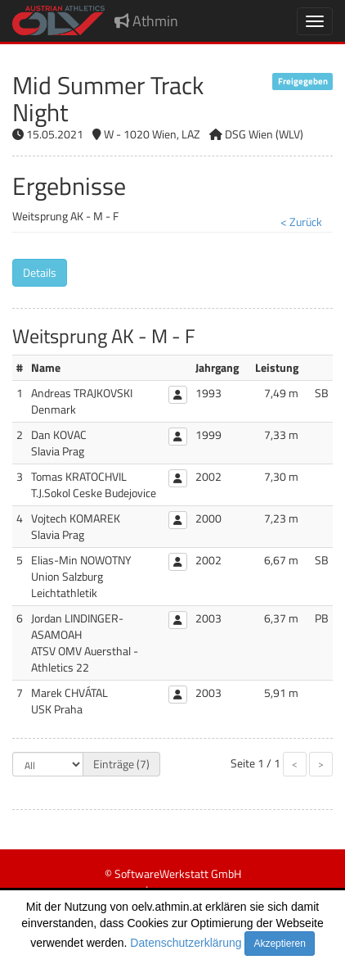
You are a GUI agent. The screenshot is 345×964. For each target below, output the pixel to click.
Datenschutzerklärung (185, 942)
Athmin (146, 21)
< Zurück (301, 221)
